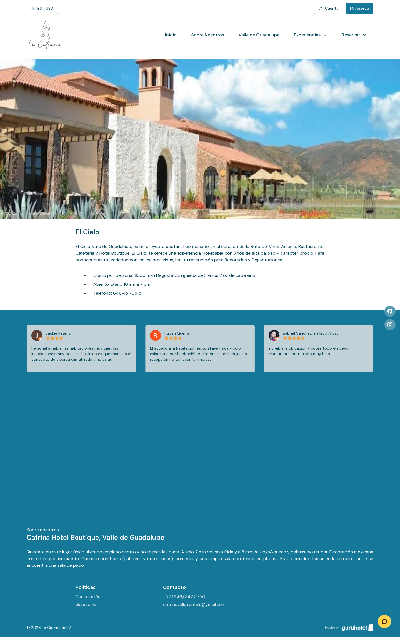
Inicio (171, 35)
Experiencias (310, 35)
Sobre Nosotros (207, 35)
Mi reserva (359, 8)
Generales (86, 604)
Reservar (354, 35)
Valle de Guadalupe (259, 35)
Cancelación (88, 597)
